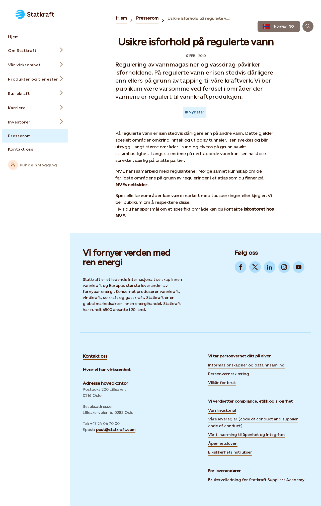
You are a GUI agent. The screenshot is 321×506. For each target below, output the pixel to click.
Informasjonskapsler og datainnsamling (246, 364)
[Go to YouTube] (298, 267)
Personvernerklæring (228, 373)
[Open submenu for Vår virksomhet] (35, 65)
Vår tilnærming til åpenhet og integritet (246, 434)
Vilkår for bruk (222, 382)
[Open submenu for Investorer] (35, 122)
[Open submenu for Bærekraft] (35, 93)
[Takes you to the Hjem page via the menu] (35, 36)
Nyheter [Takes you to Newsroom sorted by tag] (196, 112)
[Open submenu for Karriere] (35, 108)
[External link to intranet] (35, 165)
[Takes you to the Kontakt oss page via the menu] (35, 149)
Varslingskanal (222, 410)
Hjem (121, 18)
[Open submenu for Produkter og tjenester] (35, 79)
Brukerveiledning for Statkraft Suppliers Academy (256, 479)
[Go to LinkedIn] (269, 267)
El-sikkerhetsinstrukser (230, 452)
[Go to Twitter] (255, 267)
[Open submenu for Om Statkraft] (35, 50)
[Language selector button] (279, 26)
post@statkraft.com (115, 429)
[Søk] (307, 26)
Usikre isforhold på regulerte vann (200, 18)
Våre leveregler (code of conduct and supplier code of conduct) (253, 422)
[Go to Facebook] (240, 267)
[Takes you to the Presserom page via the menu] (35, 136)
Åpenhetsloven (222, 443)
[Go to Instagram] (284, 267)
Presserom (147, 18)
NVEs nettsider (131, 184)
